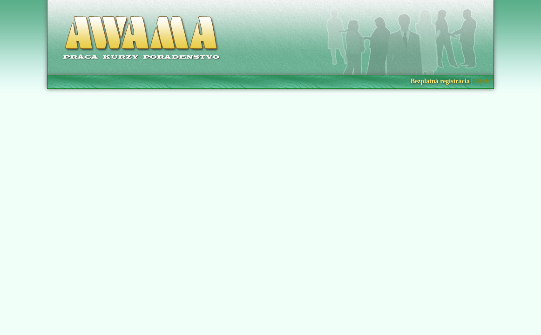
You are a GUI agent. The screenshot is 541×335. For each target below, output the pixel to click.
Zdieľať (484, 81)
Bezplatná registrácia (440, 81)
